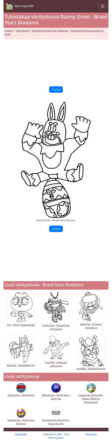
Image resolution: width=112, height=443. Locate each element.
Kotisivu (9, 30)
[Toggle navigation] (103, 6)
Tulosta (56, 89)
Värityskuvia (22, 30)
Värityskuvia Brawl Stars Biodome (50, 30)
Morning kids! (19, 6)
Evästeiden (21, 434)
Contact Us (91, 434)
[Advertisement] (56, 61)
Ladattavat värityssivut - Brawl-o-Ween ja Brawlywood (91, 395)
